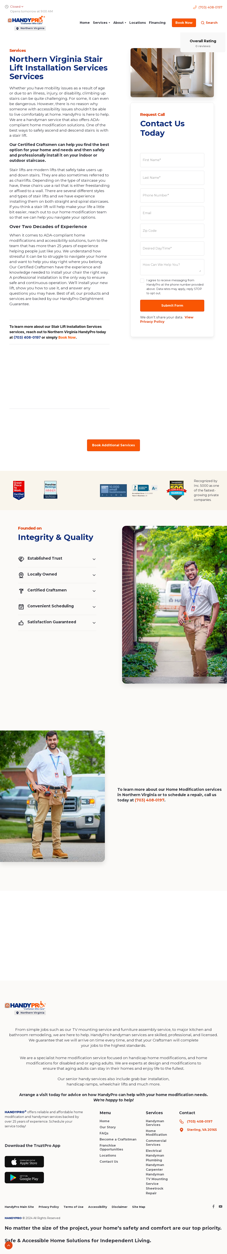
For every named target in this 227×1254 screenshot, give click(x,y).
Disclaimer (119, 1207)
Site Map (138, 1207)
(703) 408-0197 (27, 337)
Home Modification (156, 1133)
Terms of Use (74, 1207)
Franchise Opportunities (111, 1147)
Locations (137, 23)
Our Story (108, 1127)
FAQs (104, 1133)
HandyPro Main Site (19, 1207)
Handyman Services (155, 1123)
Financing (157, 23)
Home (85, 23)
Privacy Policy (49, 1207)
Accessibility (97, 1207)
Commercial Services (156, 1142)
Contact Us (109, 1161)
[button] (101, 22)
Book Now (67, 337)
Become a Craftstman (118, 1139)
